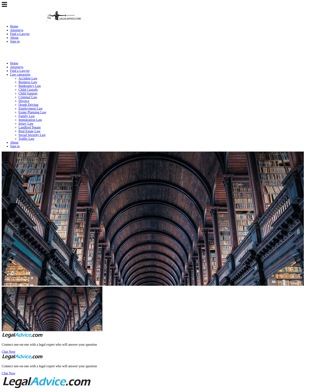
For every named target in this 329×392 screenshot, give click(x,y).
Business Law (27, 82)
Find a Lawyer (20, 34)
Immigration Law (30, 120)
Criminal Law (27, 97)
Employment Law (30, 108)
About (14, 37)
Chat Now (8, 351)
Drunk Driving (28, 104)
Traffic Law (26, 138)
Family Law (26, 116)
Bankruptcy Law (29, 86)
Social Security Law (32, 135)
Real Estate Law (29, 131)
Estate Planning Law (32, 112)
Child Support (27, 93)
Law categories (20, 74)
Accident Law (27, 78)
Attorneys (16, 30)
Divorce (23, 101)
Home (14, 26)
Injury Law (26, 123)
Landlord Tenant (29, 127)
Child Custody (28, 89)
